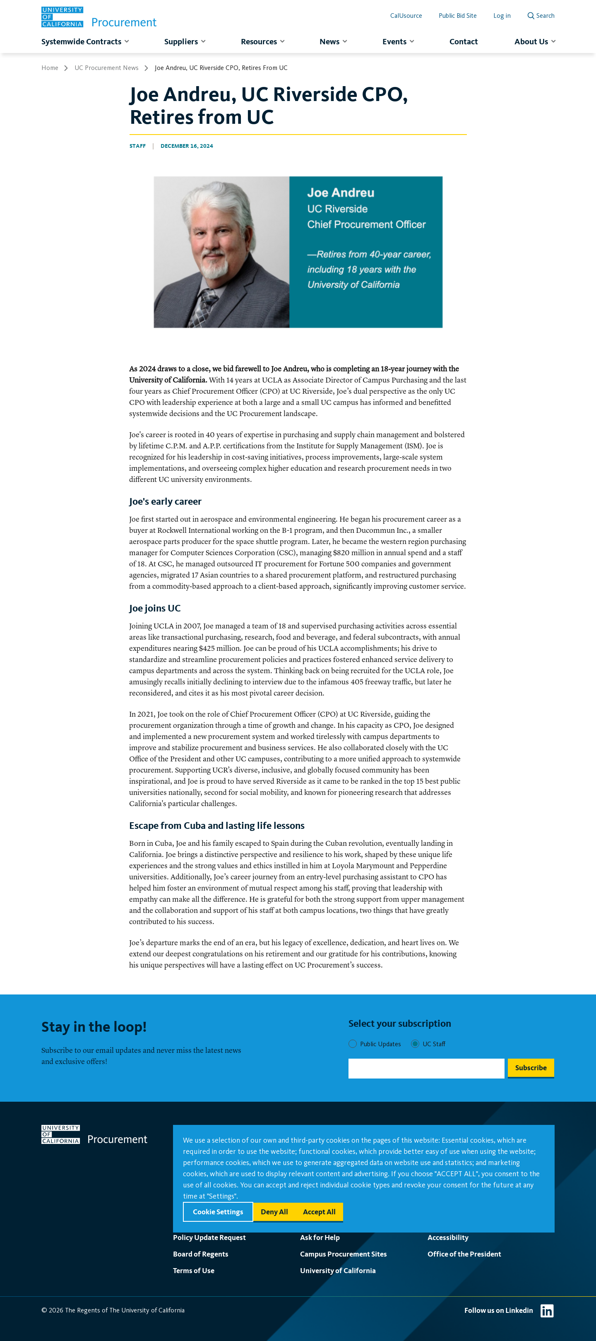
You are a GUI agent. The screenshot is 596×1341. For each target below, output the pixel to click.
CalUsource (406, 15)
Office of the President (464, 1254)
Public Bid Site (458, 15)
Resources (259, 41)
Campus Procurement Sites (343, 1254)
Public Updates (380, 1044)
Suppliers (181, 41)
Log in (502, 15)
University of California (338, 1270)
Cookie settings (218, 1211)
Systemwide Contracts (81, 41)
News (329, 41)
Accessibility (448, 1237)
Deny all (274, 1211)
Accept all (319, 1211)
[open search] (541, 14)
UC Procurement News (106, 68)
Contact (463, 41)
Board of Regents (200, 1254)
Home (49, 68)
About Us (531, 41)
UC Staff (434, 1044)
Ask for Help (320, 1237)
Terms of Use (193, 1270)
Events (394, 41)
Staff (138, 145)
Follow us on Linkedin (498, 1310)
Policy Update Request (209, 1237)
